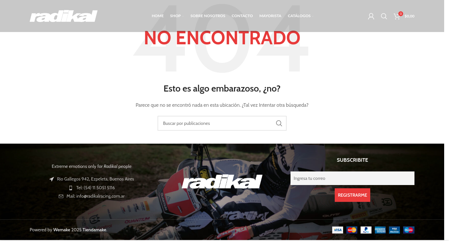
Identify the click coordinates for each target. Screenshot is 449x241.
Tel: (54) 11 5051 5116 (95, 188)
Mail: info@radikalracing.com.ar (95, 196)
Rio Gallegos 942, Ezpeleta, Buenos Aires (95, 179)
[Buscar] (384, 16)
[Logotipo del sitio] (63, 15)
